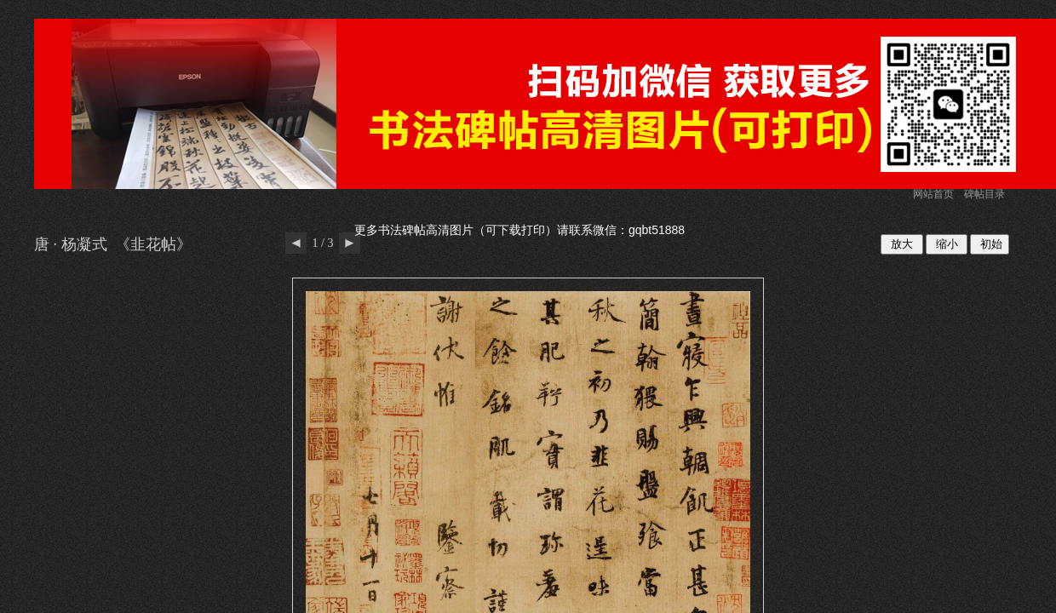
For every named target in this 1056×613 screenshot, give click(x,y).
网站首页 (933, 194)
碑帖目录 (984, 194)
